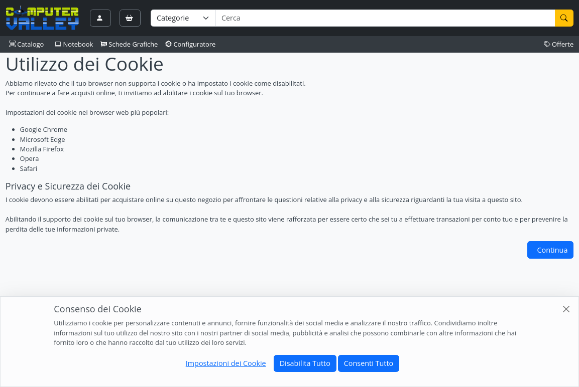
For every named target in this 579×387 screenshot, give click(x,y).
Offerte (559, 44)
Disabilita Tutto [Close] (305, 363)
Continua (552, 250)
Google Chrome (43, 129)
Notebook (74, 44)
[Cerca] (564, 18)
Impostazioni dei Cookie (226, 363)
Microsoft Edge (42, 139)
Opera (29, 158)
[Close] (566, 308)
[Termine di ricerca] (385, 18)
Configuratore (190, 44)
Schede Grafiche (129, 44)
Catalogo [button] (26, 44)
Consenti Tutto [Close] (368, 363)
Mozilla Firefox (42, 148)
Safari (28, 168)
